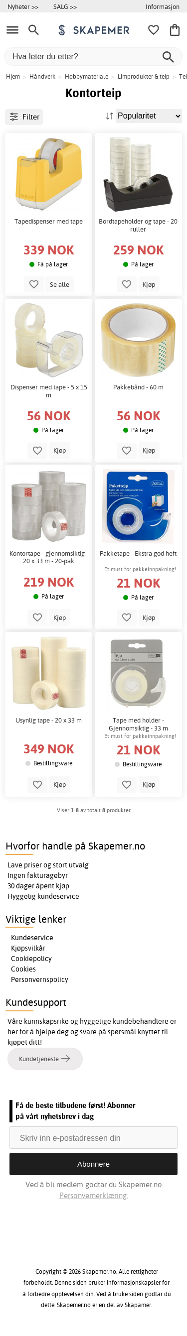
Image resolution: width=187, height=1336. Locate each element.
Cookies (23, 969)
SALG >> (65, 6)
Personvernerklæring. (93, 1195)
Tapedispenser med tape (48, 221)
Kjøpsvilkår (28, 948)
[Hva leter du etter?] (93, 56)
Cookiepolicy (31, 958)
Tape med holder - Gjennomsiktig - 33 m (138, 724)
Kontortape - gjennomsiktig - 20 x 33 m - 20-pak (48, 557)
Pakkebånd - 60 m (138, 387)
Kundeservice (32, 937)
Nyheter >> (22, 6)
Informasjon (163, 6)
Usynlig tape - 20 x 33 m (48, 720)
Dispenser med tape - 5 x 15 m (48, 391)
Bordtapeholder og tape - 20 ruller (138, 225)
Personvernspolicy (39, 979)
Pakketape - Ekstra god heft (138, 553)
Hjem (13, 76)
